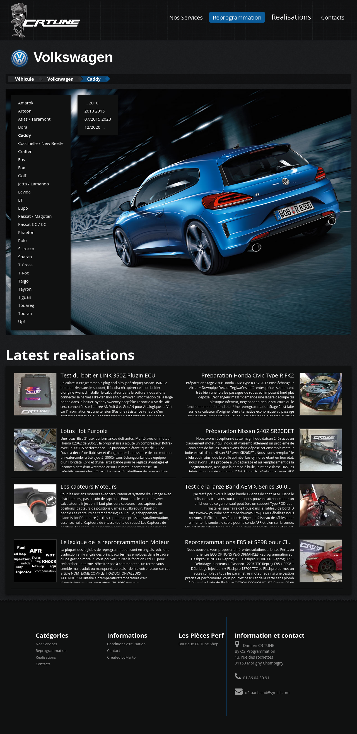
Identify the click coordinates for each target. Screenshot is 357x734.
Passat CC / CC (32, 224)
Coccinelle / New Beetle (41, 143)
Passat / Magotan (35, 216)
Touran (25, 313)
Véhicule (27, 79)
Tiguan (24, 297)
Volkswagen (68, 79)
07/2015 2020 (98, 118)
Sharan (25, 256)
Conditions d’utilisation (126, 643)
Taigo (23, 280)
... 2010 (91, 102)
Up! (21, 321)
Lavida (24, 191)
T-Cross (25, 264)
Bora (22, 127)
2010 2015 (95, 110)
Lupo (23, 208)
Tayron (25, 288)
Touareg (26, 305)
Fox (21, 167)
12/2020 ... (95, 127)
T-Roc (23, 272)
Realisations (291, 17)
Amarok (25, 102)
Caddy (106, 79)
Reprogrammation (237, 17)
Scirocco (26, 248)
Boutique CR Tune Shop (198, 643)
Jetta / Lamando (33, 183)
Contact (113, 650)
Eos (21, 159)
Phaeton (26, 232)
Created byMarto (121, 657)
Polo (22, 240)
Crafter (25, 151)
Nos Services (186, 17)
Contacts (332, 17)
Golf (22, 175)
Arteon (25, 110)
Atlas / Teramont (34, 118)
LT (20, 199)
